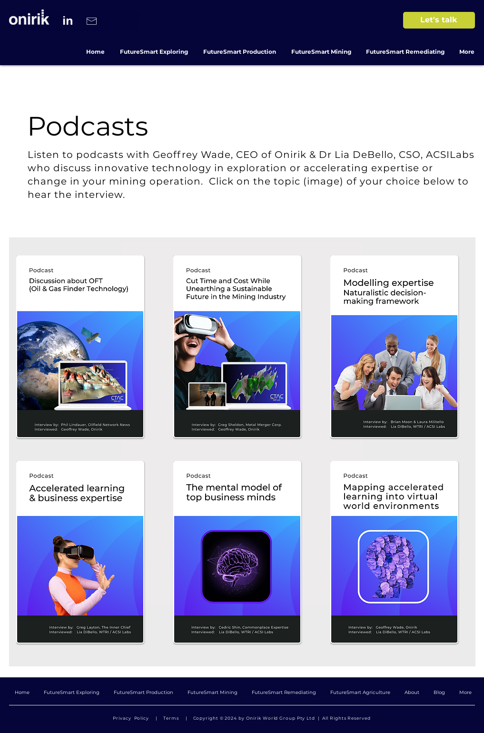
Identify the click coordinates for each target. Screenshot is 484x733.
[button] (394, 552)
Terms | (176, 718)
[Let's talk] (439, 20)
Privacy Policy (132, 718)
